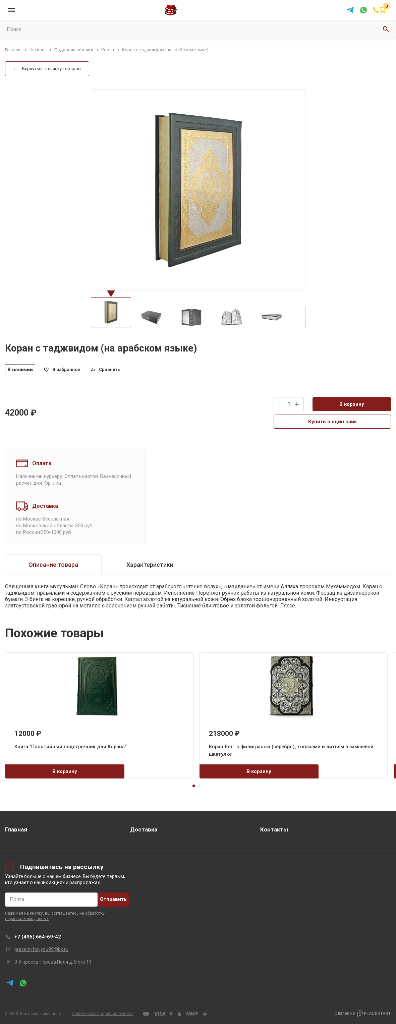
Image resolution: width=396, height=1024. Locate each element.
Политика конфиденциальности (102, 1013)
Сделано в (363, 1013)
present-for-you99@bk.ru (41, 949)
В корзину (351, 404)
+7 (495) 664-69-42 (37, 937)
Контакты (274, 829)
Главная (16, 829)
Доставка (143, 829)
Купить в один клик (332, 422)
